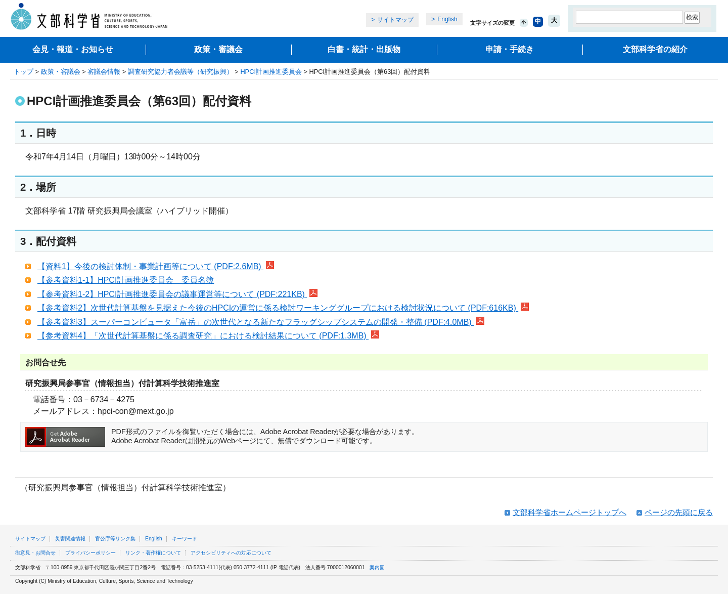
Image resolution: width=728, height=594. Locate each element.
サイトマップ (395, 19)
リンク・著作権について (153, 553)
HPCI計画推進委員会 (271, 71)
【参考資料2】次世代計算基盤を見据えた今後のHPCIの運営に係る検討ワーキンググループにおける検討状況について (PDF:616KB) (283, 308)
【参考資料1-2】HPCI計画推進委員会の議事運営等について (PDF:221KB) (177, 294)
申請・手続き (509, 49)
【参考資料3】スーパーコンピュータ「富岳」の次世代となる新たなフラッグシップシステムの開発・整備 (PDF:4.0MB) (260, 322)
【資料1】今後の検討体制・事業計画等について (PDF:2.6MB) (155, 266)
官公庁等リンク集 (115, 538)
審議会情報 (103, 71)
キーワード (184, 538)
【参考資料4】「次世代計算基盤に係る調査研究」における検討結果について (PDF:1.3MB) (208, 335)
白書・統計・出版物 (364, 49)
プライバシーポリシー (90, 553)
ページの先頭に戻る (679, 512)
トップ (23, 71)
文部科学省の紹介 (655, 49)
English (447, 19)
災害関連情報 (70, 538)
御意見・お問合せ (35, 553)
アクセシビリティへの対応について (231, 553)
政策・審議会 (218, 49)
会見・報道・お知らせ (72, 49)
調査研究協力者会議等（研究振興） (180, 71)
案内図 (377, 567)
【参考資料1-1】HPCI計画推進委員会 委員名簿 (125, 280)
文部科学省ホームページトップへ (569, 512)
